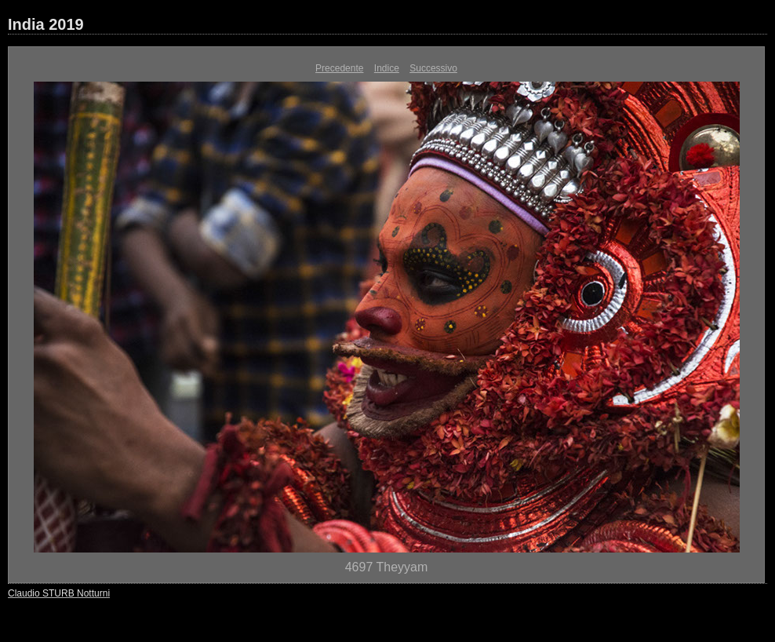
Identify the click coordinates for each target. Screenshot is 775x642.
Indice (386, 68)
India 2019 (46, 24)
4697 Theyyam (386, 567)
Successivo (433, 68)
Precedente (339, 68)
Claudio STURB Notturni (59, 593)
